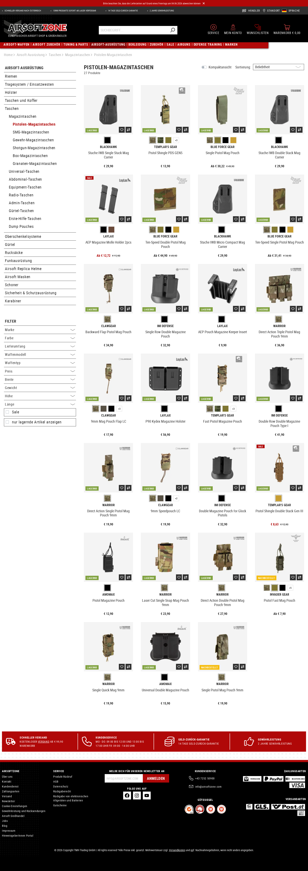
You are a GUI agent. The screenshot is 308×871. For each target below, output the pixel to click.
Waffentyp (40, 362)
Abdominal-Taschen (25, 179)
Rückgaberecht (62, 791)
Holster (11, 92)
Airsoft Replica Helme (23, 268)
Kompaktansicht (220, 67)
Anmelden (155, 778)
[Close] (204, 3)
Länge (40, 404)
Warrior (279, 326)
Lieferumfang (40, 346)
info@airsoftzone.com (208, 786)
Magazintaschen (23, 116)
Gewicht (40, 387)
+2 (176, 498)
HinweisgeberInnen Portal (17, 835)
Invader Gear (279, 594)
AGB (55, 781)
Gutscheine (60, 805)
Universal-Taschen (24, 171)
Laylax (108, 236)
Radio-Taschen (21, 195)
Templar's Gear (165, 147)
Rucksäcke (14, 252)
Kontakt (6, 781)
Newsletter (8, 801)
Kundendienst (10, 786)
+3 (176, 140)
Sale (15, 412)
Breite (40, 379)
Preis (40, 371)
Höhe (40, 396)
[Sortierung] (278, 67)
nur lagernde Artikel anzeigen (37, 422)
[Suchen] (172, 31)
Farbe (40, 338)
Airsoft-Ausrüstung (24, 67)
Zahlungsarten (10, 791)
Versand (43, 741)
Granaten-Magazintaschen (35, 163)
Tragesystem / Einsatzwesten (29, 84)
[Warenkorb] (287, 30)
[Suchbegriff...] (133, 31)
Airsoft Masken (17, 276)
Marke (40, 329)
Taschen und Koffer (21, 100)
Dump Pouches (21, 226)
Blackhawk (108, 147)
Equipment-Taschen (25, 187)
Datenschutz (60, 786)
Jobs (5, 821)
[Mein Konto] (233, 30)
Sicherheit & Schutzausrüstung (31, 292)
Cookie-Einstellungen (14, 806)
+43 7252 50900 (205, 778)
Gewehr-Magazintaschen (33, 140)
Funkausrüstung (18, 260)
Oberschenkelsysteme (23, 236)
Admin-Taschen (22, 202)
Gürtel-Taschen (21, 210)
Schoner (11, 284)
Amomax (108, 594)
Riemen (11, 76)
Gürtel (10, 244)
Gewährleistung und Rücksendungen (23, 811)
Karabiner (13, 301)
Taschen (12, 108)
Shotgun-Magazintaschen (34, 147)
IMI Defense (165, 326)
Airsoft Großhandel (13, 816)
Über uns (7, 776)
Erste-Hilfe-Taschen (25, 218)
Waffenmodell (40, 354)
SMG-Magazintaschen (31, 132)
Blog (4, 826)
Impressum (9, 830)
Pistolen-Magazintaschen (34, 124)
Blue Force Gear (223, 147)
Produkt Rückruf (62, 776)
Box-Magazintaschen (30, 155)
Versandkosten (177, 850)
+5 (290, 587)
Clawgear (108, 326)
